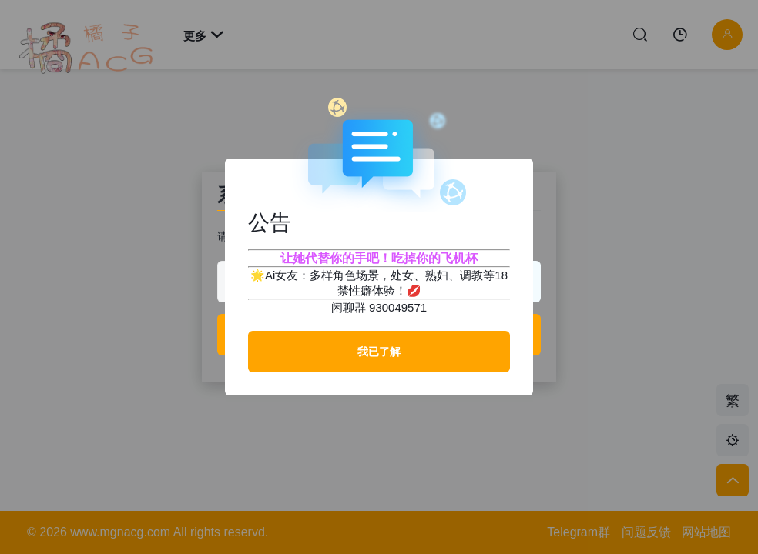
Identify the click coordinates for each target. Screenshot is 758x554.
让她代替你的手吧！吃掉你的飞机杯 (379, 258)
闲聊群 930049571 (379, 307)
